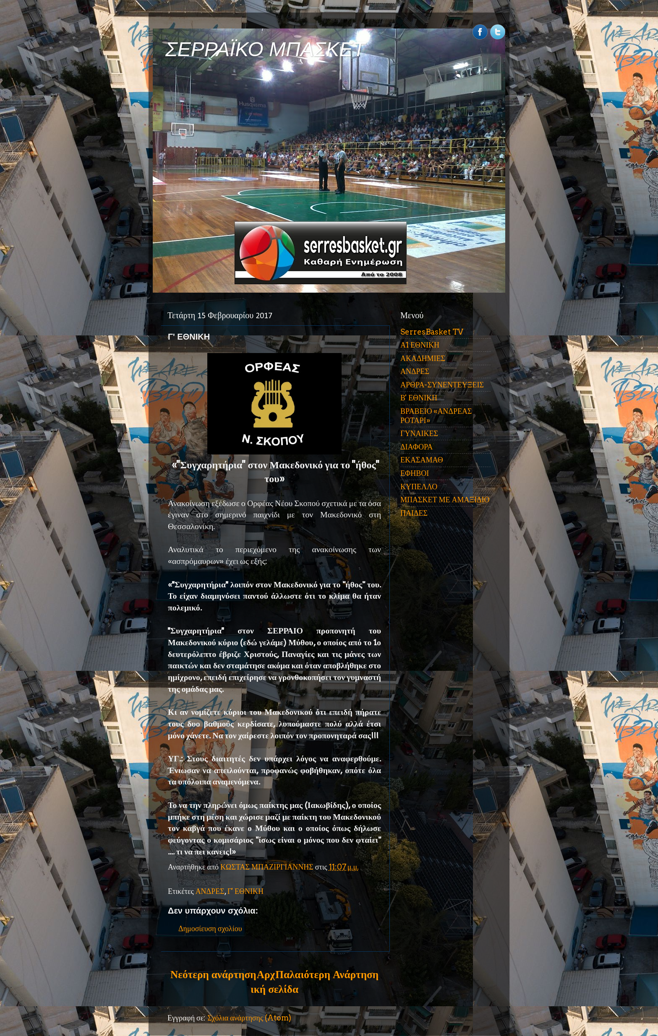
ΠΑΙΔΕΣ (414, 513)
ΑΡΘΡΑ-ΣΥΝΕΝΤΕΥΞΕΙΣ (442, 384)
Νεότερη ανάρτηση (213, 974)
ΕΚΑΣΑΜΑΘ (421, 459)
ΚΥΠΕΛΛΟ (418, 486)
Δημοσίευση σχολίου (210, 928)
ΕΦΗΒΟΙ (414, 473)
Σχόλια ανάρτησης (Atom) (249, 1017)
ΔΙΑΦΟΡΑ (416, 446)
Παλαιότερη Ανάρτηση (327, 974)
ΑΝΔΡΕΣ (210, 891)
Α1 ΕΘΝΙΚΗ (419, 344)
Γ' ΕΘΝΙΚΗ (245, 891)
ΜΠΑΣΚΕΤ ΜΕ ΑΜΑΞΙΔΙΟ (445, 499)
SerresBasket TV (431, 331)
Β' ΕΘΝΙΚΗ (418, 397)
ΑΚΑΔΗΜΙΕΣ (422, 358)
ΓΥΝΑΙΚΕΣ (419, 433)
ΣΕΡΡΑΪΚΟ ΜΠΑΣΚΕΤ (265, 49)
